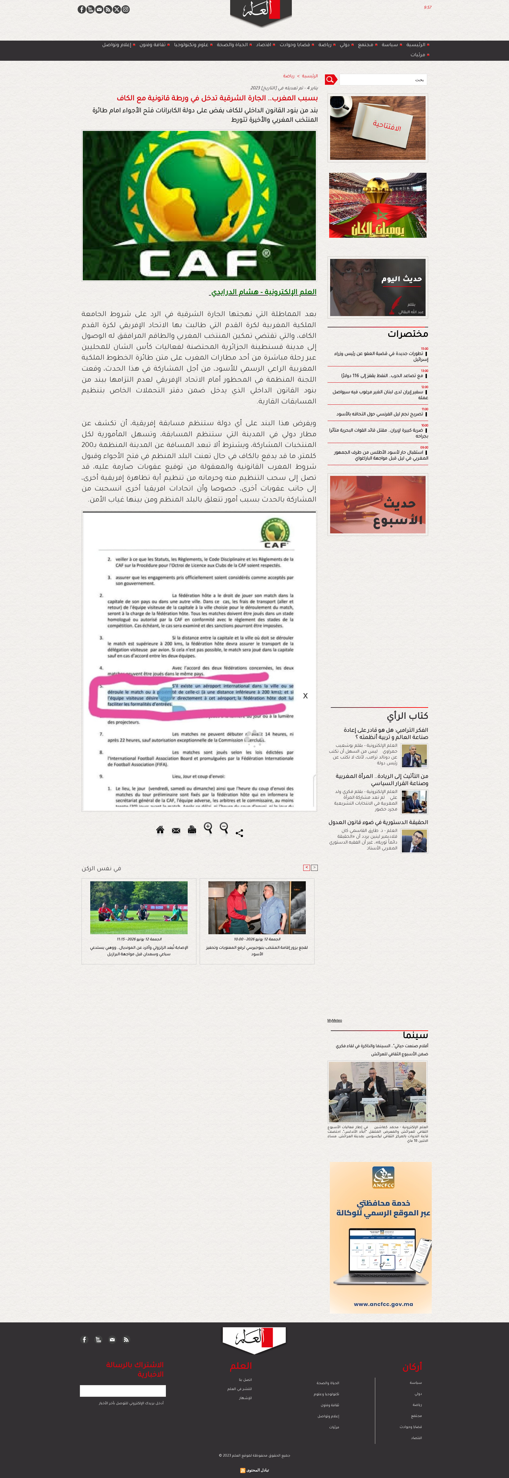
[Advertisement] (246, 738)
